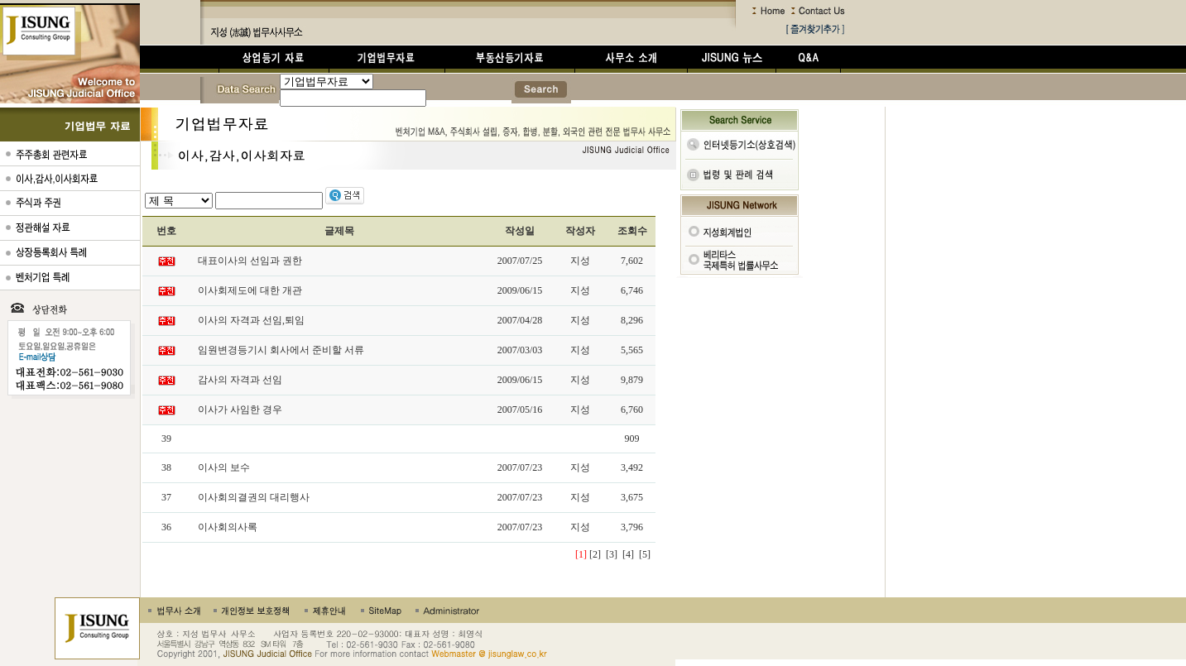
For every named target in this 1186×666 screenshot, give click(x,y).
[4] (628, 554)
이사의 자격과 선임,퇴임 (251, 320)
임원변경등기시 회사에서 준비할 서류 (281, 350)
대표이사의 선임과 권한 (250, 260)
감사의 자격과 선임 (240, 380)
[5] (645, 554)
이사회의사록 (227, 527)
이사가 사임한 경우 (240, 409)
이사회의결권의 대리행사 (254, 497)
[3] (611, 554)
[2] (595, 554)
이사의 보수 (224, 467)
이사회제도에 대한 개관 (250, 290)
